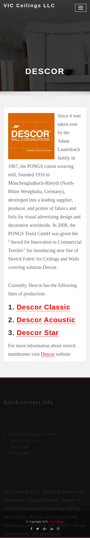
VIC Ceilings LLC (29, 5)
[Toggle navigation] (81, 8)
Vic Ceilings (56, 521)
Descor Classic (43, 307)
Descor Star (38, 332)
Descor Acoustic (46, 320)
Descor (48, 354)
